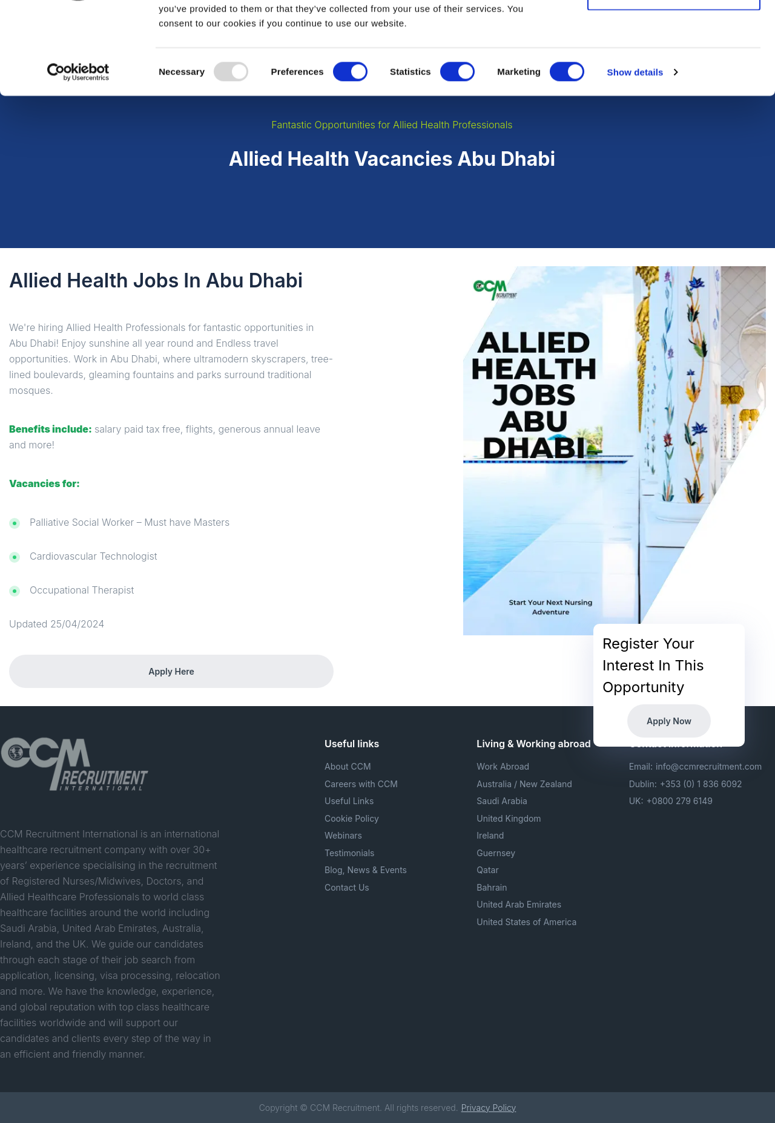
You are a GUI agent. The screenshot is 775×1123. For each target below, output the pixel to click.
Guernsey (496, 853)
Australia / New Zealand (524, 784)
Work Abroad (503, 766)
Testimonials (349, 853)
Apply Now (669, 721)
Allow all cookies (674, 32)
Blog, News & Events (366, 870)
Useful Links (349, 801)
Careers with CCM (361, 784)
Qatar (487, 870)
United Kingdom (509, 818)
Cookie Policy (352, 818)
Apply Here (171, 671)
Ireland (490, 835)
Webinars (343, 835)
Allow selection (674, 72)
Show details (635, 151)
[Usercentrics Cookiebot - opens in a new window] (78, 151)
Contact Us (347, 887)
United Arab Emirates (519, 904)
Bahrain (492, 887)
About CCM (348, 766)
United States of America (526, 922)
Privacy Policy (488, 1107)
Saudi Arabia (502, 801)
